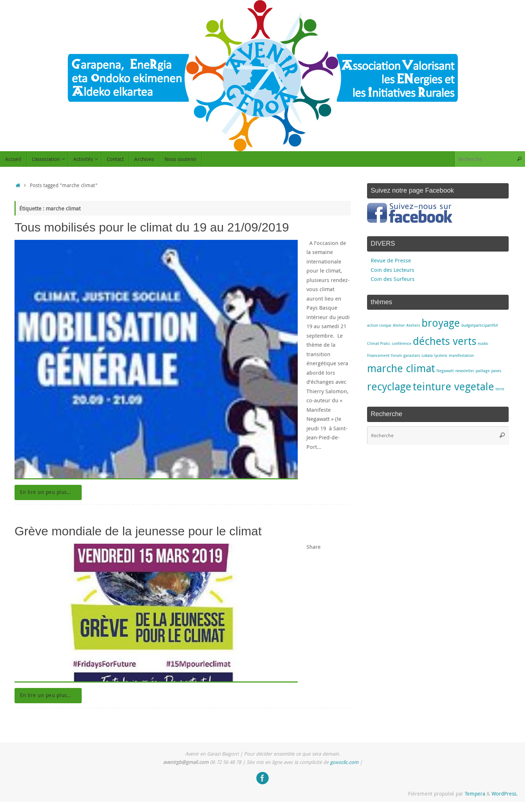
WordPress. (505, 793)
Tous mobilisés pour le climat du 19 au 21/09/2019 (152, 227)
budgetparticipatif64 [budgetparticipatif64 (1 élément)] (479, 325)
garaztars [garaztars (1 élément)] (411, 355)
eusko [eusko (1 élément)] (483, 343)
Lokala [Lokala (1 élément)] (427, 355)
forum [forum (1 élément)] (396, 355)
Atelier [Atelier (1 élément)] (399, 325)
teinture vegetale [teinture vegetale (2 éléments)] (453, 386)
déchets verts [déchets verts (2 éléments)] (444, 341)
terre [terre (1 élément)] (500, 388)
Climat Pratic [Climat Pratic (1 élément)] (378, 343)
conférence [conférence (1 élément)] (401, 343)
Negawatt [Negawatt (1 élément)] (445, 370)
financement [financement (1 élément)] (378, 355)
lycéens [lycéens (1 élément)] (440, 355)
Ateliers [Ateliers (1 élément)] (413, 325)
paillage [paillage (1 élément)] (483, 370)
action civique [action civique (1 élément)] (379, 325)
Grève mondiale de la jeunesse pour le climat (138, 531)
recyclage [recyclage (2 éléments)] (389, 386)
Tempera (475, 793)
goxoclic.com (344, 762)
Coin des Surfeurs (393, 278)
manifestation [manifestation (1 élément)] (461, 355)
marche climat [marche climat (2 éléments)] (401, 368)
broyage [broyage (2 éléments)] (441, 322)
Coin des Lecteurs (392, 269)
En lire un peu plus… (49, 492)
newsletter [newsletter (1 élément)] (464, 370)
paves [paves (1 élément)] (496, 370)
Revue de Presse (391, 260)
